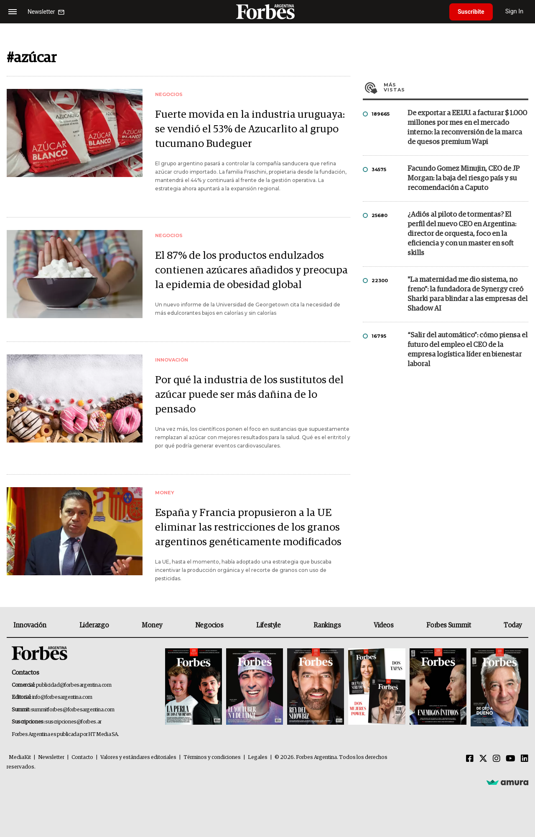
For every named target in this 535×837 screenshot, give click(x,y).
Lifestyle (268, 625)
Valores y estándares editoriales (138, 757)
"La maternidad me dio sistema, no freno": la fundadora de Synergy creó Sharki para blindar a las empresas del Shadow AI (467, 294)
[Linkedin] (524, 759)
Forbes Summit (448, 625)
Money (152, 625)
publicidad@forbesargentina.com (74, 685)
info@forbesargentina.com (62, 697)
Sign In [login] (514, 11)
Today (513, 625)
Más (456, 87)
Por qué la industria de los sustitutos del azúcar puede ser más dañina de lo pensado (249, 395)
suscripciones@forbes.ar (73, 722)
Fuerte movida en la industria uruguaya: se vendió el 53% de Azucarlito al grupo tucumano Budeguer (250, 129)
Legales (258, 757)
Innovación (29, 625)
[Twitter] (483, 759)
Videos (384, 625)
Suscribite (471, 11)
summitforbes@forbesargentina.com (73, 710)
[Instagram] (496, 759)
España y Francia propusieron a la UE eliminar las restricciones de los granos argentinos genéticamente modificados (248, 527)
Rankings (327, 625)
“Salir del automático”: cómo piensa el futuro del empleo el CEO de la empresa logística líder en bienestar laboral (467, 350)
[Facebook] (470, 759)
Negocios (209, 625)
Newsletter (51, 757)
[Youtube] (510, 759)
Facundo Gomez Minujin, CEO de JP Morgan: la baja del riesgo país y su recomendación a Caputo (464, 178)
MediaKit (20, 757)
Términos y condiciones (212, 757)
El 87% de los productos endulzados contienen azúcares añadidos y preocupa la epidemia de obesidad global (251, 270)
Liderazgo (94, 625)
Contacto (82, 757)
